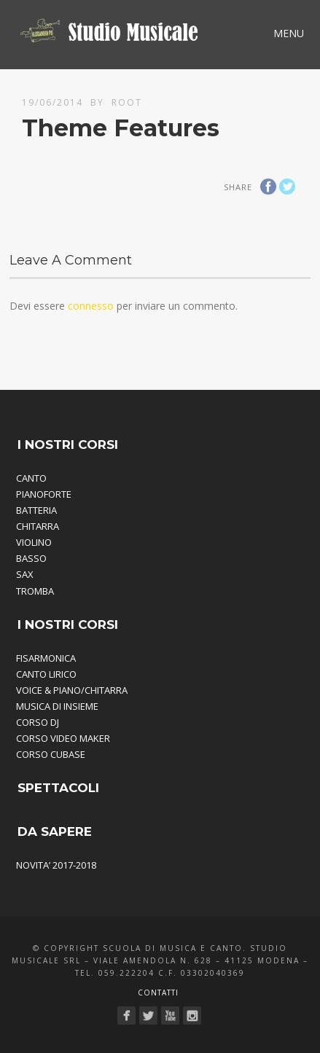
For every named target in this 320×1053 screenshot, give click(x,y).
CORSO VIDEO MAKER (63, 738)
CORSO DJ (37, 722)
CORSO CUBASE (50, 754)
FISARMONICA (46, 658)
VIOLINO (34, 542)
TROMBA (35, 591)
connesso (91, 306)
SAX (25, 574)
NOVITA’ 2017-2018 (56, 865)
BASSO (31, 558)
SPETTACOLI (58, 787)
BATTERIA (36, 510)
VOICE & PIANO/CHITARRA (72, 690)
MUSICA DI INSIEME (57, 706)
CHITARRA (37, 526)
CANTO (31, 478)
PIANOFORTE (43, 494)
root (127, 102)
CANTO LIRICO (46, 674)
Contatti (158, 992)
